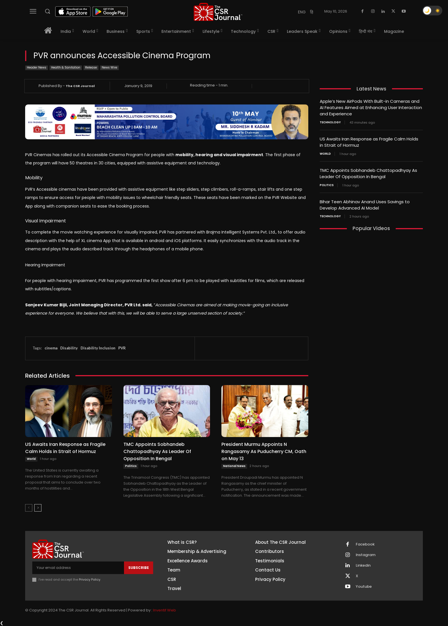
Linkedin (363, 565)
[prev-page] (28, 508)
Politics (131, 466)
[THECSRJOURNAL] (218, 12)
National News (234, 466)
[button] (47, 11)
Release (91, 67)
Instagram (366, 554)
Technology (330, 122)
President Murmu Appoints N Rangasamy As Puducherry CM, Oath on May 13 (263, 451)
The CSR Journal (80, 86)
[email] (78, 567)
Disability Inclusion (98, 348)
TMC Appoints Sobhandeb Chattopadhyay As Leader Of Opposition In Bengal (157, 451)
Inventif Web (164, 610)
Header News (36, 67)
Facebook (365, 544)
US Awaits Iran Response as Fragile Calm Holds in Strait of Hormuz (65, 448)
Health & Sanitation (65, 67)
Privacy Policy (89, 579)
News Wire (109, 67)
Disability (69, 348)
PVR (122, 348)
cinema (51, 348)
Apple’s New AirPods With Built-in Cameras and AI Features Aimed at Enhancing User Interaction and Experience (371, 107)
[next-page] (37, 508)
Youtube (364, 586)
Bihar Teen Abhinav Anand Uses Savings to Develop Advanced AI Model (365, 203)
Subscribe (138, 567)
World (31, 459)
